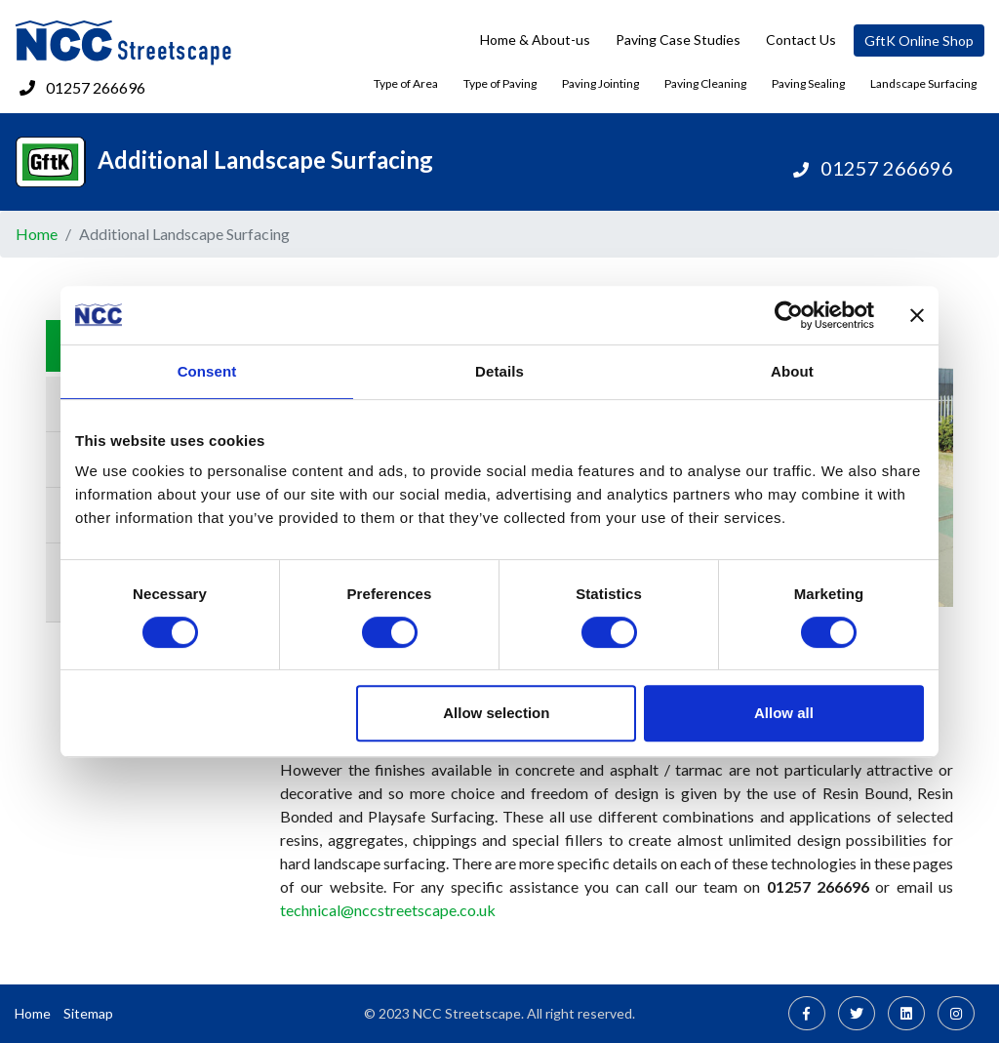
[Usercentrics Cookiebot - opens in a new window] (788, 315)
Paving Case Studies (678, 39)
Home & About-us (535, 39)
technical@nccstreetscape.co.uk (388, 910)
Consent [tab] (207, 371)
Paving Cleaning (705, 83)
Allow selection (496, 712)
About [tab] (792, 371)
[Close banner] (917, 315)
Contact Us (801, 39)
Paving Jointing (600, 83)
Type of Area (406, 83)
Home (37, 233)
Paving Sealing (808, 83)
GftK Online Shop (919, 40)
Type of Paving (500, 83)
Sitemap (88, 1013)
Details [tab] (499, 371)
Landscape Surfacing (923, 83)
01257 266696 (95, 87)
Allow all (784, 712)
